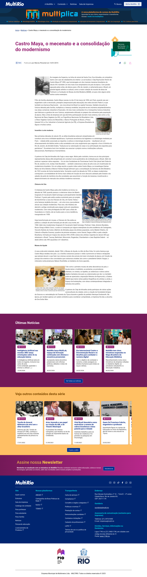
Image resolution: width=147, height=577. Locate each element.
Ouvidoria (99, 504)
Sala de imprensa (21, 502)
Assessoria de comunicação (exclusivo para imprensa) (113, 514)
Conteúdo (63, 4)
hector (39, 505)
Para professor (20, 510)
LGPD (68, 526)
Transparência (71, 491)
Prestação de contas (73, 511)
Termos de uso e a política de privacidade (75, 531)
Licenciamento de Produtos (21, 529)
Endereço (98, 491)
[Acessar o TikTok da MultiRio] (118, 482)
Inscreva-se (109, 469)
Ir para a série (73, 450)
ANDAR (39, 495)
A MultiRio (50, 4)
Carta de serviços (72, 495)
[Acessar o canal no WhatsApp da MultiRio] (126, 482)
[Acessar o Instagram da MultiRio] (114, 482)
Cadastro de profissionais (75, 522)
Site (17, 491)
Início (17, 30)
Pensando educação (22, 524)
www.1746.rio (105, 536)
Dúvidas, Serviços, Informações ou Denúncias (109, 527)
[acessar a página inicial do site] (15, 4)
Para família (19, 517)
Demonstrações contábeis (75, 514)
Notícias (73, 4)
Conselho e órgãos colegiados (77, 503)
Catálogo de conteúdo (23, 506)
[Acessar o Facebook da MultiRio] (122, 482)
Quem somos (20, 495)
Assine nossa (40, 462)
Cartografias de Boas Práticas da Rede (47, 500)
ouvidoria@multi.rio (102, 508)
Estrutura (18, 499)
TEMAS (39, 509)
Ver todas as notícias (73, 381)
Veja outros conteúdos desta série (40, 394)
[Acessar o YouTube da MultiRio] (110, 482)
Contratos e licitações (74, 518)
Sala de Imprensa (86, 4)
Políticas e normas (72, 507)
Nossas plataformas (44, 491)
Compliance (70, 499)
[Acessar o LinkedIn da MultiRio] (130, 482)
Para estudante (20, 513)
